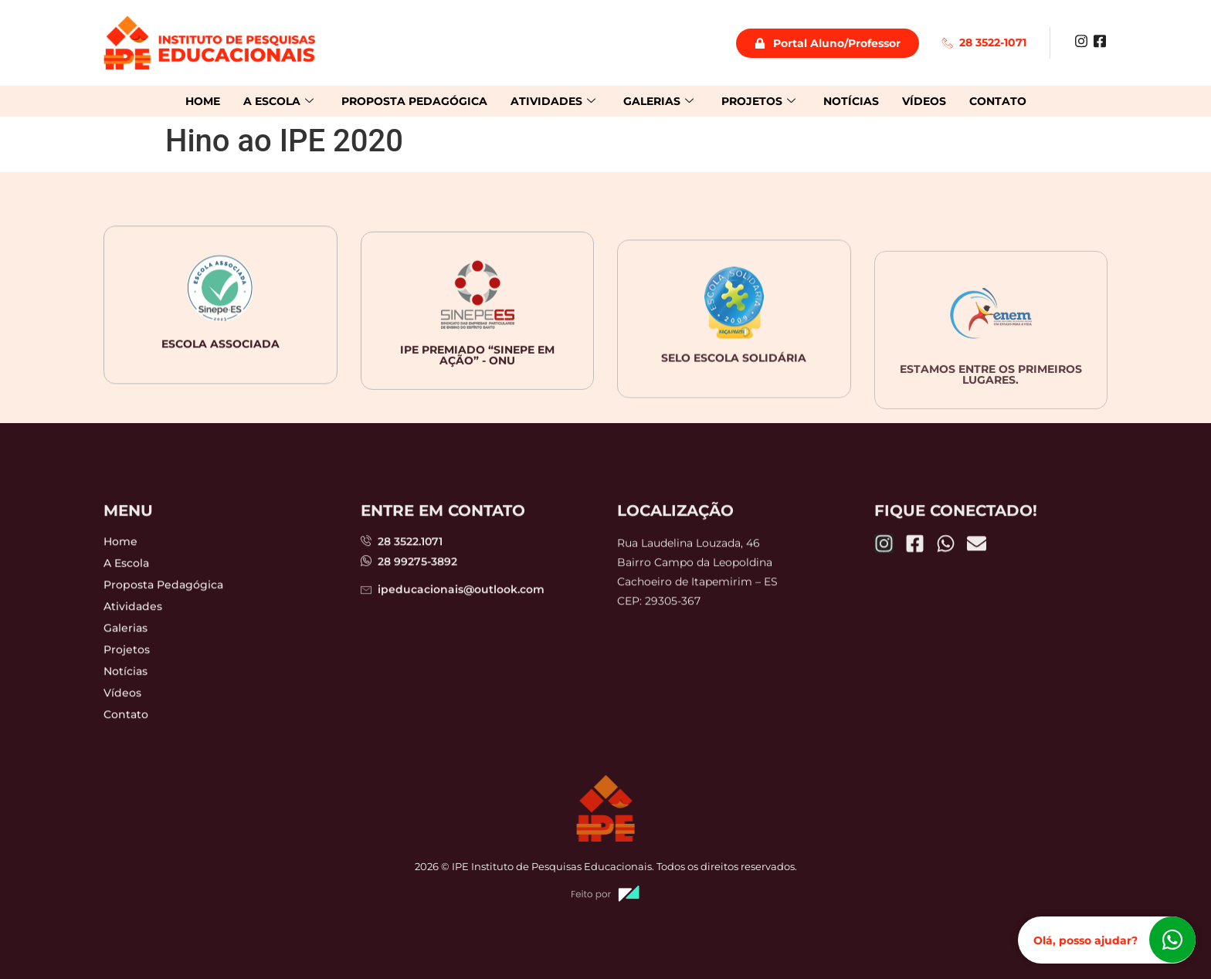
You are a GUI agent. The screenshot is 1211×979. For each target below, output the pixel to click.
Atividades (553, 101)
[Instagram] (1081, 41)
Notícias (851, 101)
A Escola (278, 101)
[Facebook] (1100, 41)
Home (202, 101)
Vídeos (924, 101)
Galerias (658, 101)
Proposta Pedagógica (414, 101)
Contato (997, 101)
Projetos (758, 101)
